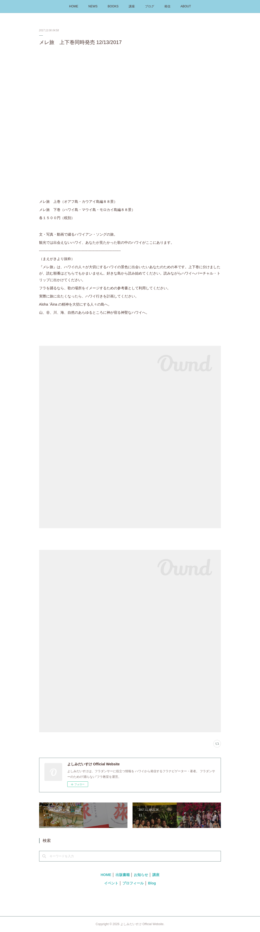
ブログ (149, 6)
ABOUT (186, 6)
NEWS (93, 6)
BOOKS (113, 6)
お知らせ (141, 875)
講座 (132, 6)
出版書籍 (123, 875)
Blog (152, 883)
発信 (167, 6)
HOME (73, 6)
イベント (111, 883)
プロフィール (133, 883)
